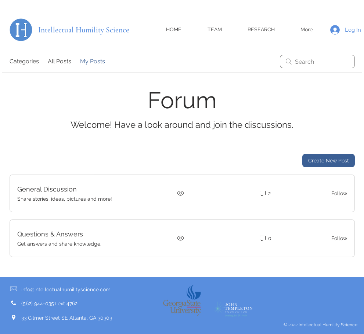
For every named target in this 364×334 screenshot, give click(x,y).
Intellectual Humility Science (83, 30)
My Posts (92, 61)
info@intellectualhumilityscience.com (66, 289)
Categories (24, 61)
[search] (317, 61)
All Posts (59, 61)
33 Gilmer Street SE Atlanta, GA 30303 (66, 318)
